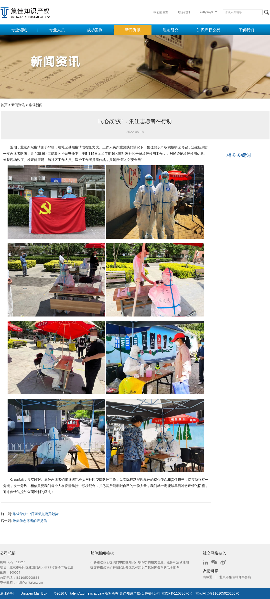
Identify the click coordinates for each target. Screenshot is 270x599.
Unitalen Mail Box (34, 593)
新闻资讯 (132, 30)
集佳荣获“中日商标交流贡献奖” (36, 514)
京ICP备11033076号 (177, 593)
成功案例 (95, 30)
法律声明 (7, 593)
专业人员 (57, 30)
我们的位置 (160, 12)
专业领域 (19, 30)
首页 (4, 105)
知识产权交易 (208, 30)
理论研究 (170, 30)
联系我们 (184, 12)
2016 (60, 593)
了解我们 (246, 30)
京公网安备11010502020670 (217, 593)
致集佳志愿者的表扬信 (30, 521)
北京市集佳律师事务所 (235, 577)
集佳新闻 (36, 105)
